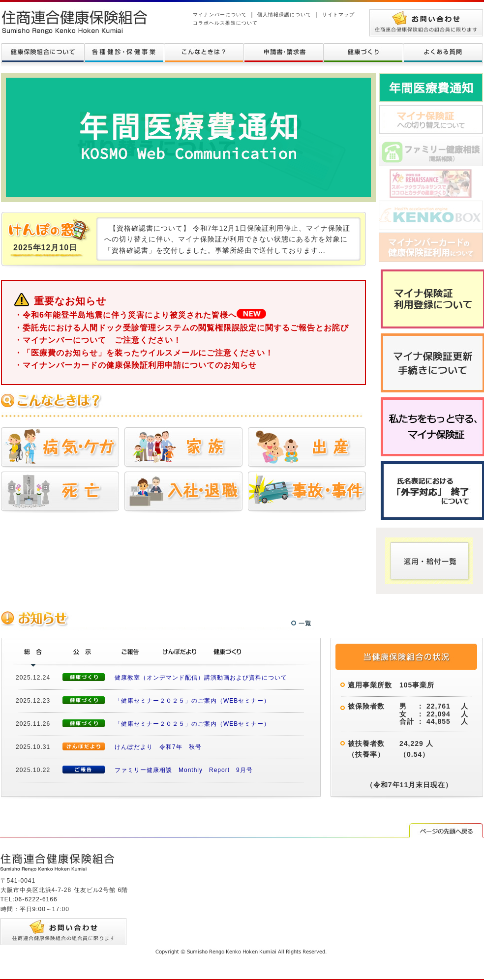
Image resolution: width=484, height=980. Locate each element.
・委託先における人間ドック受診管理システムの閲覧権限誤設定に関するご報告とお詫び (181, 328)
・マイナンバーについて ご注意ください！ (98, 340)
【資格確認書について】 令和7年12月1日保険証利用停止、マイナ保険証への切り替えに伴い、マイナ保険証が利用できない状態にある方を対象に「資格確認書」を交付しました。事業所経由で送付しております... (227, 239)
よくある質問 (443, 53)
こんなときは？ (203, 53)
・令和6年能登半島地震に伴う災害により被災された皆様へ (140, 315)
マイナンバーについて (220, 14)
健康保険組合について (42, 53)
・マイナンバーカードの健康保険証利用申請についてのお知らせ (135, 365)
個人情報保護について (284, 14)
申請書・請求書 (283, 53)
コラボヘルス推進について (225, 23)
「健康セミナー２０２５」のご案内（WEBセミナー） (192, 700)
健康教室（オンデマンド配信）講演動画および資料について (201, 677)
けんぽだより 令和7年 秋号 (158, 746)
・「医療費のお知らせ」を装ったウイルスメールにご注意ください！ (143, 353)
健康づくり (363, 53)
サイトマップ (338, 14)
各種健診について (124, 53)
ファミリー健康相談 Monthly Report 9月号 (184, 770)
